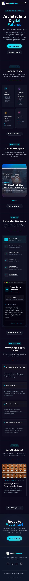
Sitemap (19, 577)
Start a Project (14, 540)
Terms (14, 577)
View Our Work (14, 52)
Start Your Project (14, 46)
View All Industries (14, 332)
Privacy (10, 577)
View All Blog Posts (14, 508)
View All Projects (14, 206)
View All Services (14, 133)
